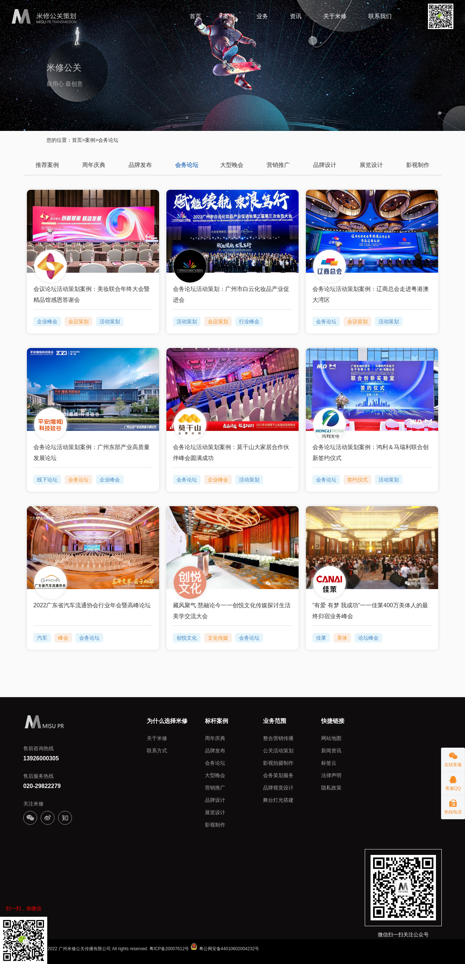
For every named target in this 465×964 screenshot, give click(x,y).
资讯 (296, 16)
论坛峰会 (368, 637)
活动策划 (110, 321)
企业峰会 (47, 321)
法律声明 (331, 775)
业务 (262, 16)
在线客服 (453, 757)
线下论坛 (47, 479)
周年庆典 (93, 164)
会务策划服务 (278, 775)
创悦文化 (187, 637)
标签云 (328, 762)
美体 (342, 637)
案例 (229, 16)
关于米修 (335, 16)
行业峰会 (249, 321)
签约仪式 (357, 479)
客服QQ (453, 781)
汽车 (42, 637)
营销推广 (278, 164)
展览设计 (371, 164)
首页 (195, 16)
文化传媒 (218, 637)
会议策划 (78, 321)
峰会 (63, 637)
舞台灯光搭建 (278, 800)
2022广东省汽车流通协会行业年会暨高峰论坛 (92, 605)
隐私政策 (331, 787)
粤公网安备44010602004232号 (224, 948)
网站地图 (331, 738)
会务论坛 (186, 164)
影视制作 (417, 164)
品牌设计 (324, 164)
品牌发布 (140, 164)
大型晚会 (231, 164)
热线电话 (453, 805)
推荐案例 (47, 164)
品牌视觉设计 (278, 787)
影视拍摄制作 (278, 762)
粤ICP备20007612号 (169, 948)
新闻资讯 (331, 750)
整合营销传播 (278, 738)
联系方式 (157, 750)
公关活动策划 (278, 750)
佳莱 (321, 637)
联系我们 (380, 16)
